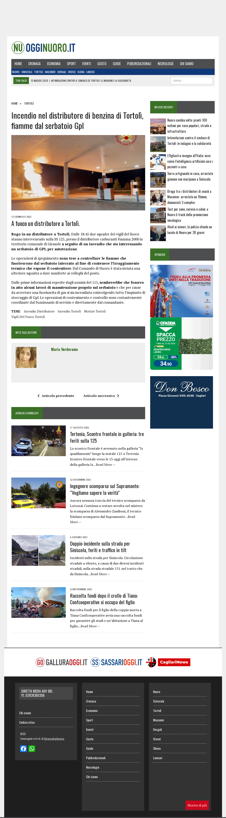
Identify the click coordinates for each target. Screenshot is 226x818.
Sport (71, 63)
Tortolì (38, 72)
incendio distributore (39, 311)
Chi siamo (187, 63)
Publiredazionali (139, 63)
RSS (23, 734)
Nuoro (15, 72)
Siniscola (26, 72)
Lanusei (90, 72)
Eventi (86, 63)
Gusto (101, 63)
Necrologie (165, 63)
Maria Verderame (64, 349)
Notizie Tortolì (95, 311)
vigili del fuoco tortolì (28, 317)
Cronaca (34, 63)
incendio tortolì (69, 311)
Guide (117, 63)
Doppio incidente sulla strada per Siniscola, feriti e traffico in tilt (100, 547)
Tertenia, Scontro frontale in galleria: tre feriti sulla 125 (107, 437)
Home (18, 63)
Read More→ (105, 464)
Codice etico (27, 722)
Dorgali (61, 72)
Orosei (72, 72)
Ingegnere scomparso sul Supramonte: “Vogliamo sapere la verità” (104, 489)
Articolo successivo (101, 395)
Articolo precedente (55, 395)
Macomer (50, 72)
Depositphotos (54, 739)
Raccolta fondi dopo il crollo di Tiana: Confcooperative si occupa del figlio (104, 599)
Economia (54, 63)
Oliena (80, 72)
